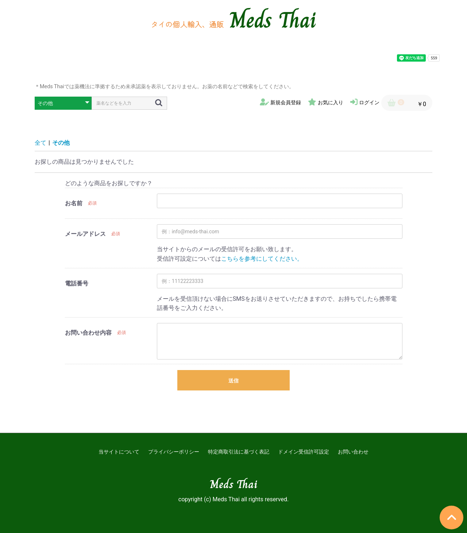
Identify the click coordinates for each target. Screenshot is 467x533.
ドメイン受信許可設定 (303, 452)
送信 (233, 381)
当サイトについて (119, 452)
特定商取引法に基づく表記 (238, 452)
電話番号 (76, 283)
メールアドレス (85, 233)
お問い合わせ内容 (88, 332)
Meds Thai (272, 20)
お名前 (73, 203)
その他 (61, 142)
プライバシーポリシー (173, 452)
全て (40, 142)
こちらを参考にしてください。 (262, 258)
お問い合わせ (353, 452)
